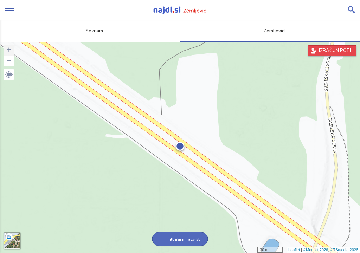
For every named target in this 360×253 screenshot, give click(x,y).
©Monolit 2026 (315, 250)
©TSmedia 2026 (344, 250)
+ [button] (9, 50)
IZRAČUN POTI (335, 50)
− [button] (9, 61)
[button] (9, 74)
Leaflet (294, 250)
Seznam (90, 30)
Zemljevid (270, 30)
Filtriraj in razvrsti (180, 239)
